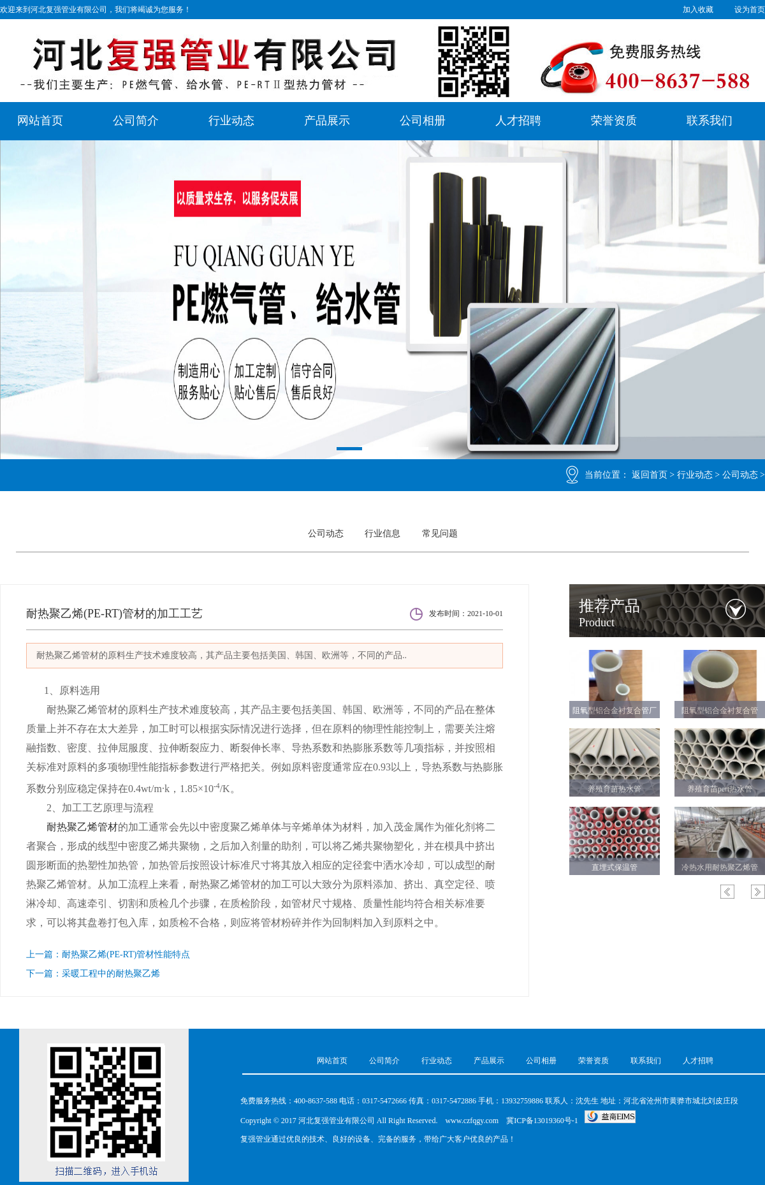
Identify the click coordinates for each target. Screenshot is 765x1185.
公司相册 (423, 120)
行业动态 (231, 120)
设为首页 (749, 9)
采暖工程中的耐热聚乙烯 (111, 973)
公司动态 (740, 475)
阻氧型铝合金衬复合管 (719, 710)
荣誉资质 (614, 120)
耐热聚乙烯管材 (82, 826)
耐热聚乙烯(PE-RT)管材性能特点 (126, 954)
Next (758, 892)
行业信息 (382, 533)
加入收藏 (698, 9)
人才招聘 (518, 120)
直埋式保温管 (615, 867)
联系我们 (709, 120)
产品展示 (327, 120)
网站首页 (40, 120)
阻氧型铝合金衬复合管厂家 (614, 713)
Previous (727, 892)
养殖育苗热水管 (614, 788)
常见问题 (440, 533)
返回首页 (649, 475)
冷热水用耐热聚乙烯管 (719, 867)
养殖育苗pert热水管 (720, 788)
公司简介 (136, 120)
